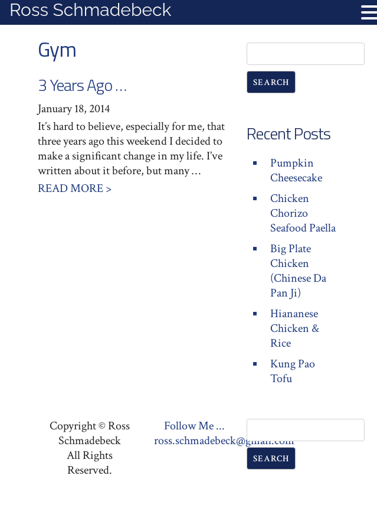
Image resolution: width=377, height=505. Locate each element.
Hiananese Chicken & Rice (294, 328)
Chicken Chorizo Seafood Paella (303, 213)
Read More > (75, 188)
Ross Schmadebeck (90, 9)
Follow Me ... (194, 426)
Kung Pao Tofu (292, 371)
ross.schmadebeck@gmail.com (224, 440)
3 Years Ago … (82, 84)
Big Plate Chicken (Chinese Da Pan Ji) (298, 271)
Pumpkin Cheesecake (296, 170)
